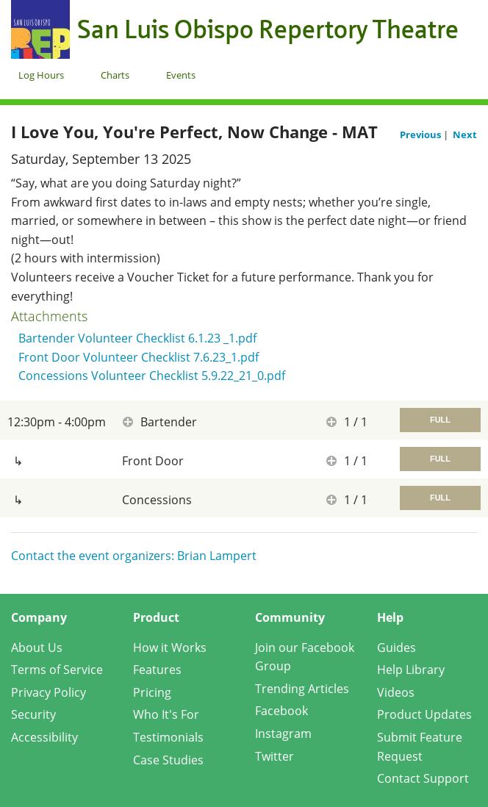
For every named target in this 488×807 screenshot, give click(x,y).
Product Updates (424, 714)
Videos (396, 692)
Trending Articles (302, 689)
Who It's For (166, 714)
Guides (396, 647)
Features (157, 669)
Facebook (281, 711)
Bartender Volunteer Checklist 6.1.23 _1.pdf (137, 338)
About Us (36, 647)
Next (465, 134)
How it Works (170, 647)
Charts (115, 75)
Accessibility (44, 737)
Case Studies (168, 760)
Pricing (152, 692)
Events (180, 75)
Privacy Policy (48, 692)
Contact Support (423, 778)
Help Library (411, 669)
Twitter (274, 756)
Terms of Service (57, 669)
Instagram (283, 733)
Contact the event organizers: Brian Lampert (133, 556)
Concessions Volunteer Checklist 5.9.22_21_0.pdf (151, 375)
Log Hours (41, 75)
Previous (421, 134)
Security (33, 714)
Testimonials (168, 737)
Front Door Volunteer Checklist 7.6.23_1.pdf (138, 357)
